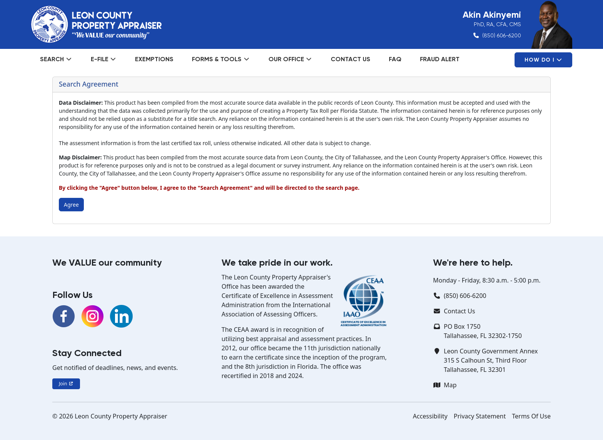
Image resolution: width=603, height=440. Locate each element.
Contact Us (350, 59)
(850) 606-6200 (501, 35)
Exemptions (154, 59)
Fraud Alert (440, 59)
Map (450, 385)
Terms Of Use (531, 416)
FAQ (395, 59)
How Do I (543, 60)
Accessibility (430, 416)
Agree (71, 204)
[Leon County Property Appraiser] (96, 24)
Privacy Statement (480, 416)
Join (66, 383)
